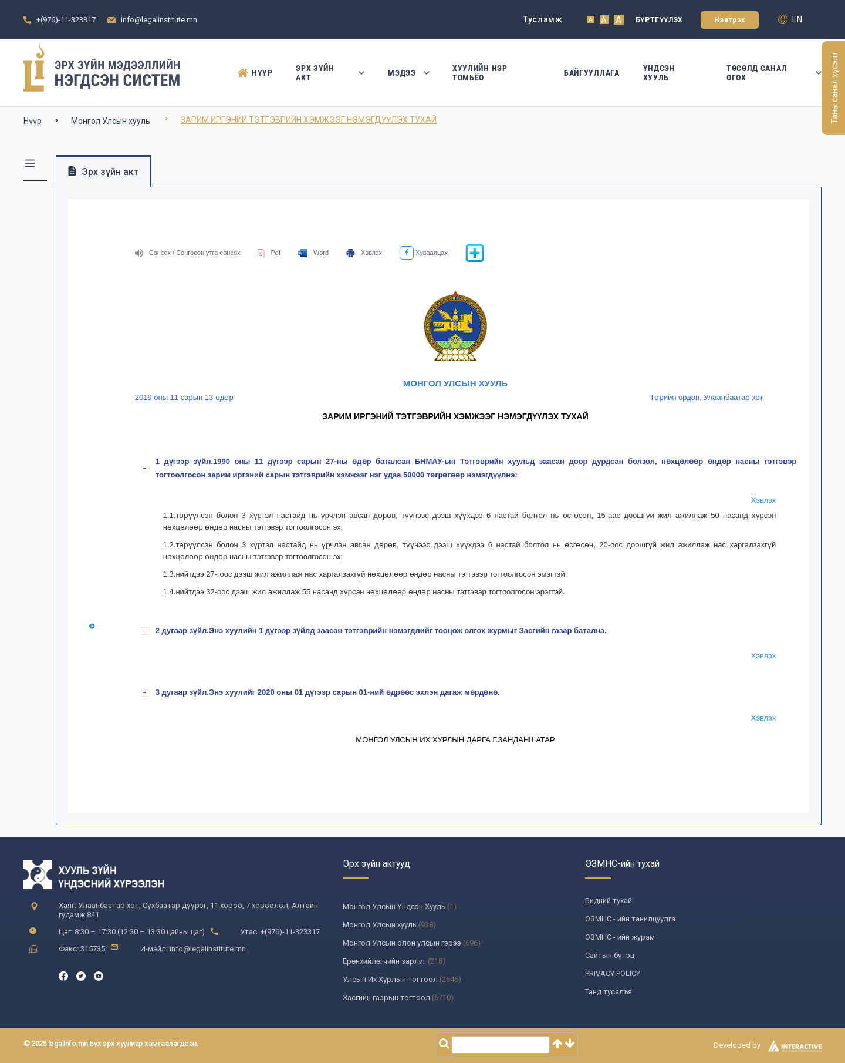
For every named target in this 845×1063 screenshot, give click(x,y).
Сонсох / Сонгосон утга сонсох (188, 252)
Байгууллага (592, 73)
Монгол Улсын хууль (110, 121)
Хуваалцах (424, 252)
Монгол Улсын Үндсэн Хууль (394, 906)
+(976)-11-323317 (66, 19)
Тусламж (543, 19)
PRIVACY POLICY (612, 973)
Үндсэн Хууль (659, 72)
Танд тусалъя (608, 991)
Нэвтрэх (729, 20)
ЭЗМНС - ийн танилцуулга (630, 918)
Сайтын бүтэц (609, 955)
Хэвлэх (364, 252)
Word (313, 252)
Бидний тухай (608, 900)
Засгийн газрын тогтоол (386, 997)
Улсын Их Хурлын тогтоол (390, 979)
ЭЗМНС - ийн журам (620, 937)
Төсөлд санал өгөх (774, 72)
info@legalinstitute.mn (159, 19)
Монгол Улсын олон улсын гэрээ (402, 942)
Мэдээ (408, 73)
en (790, 19)
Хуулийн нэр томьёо (480, 72)
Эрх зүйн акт (330, 72)
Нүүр (255, 73)
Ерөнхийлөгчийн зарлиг (384, 961)
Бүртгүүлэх (659, 20)
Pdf (269, 252)
